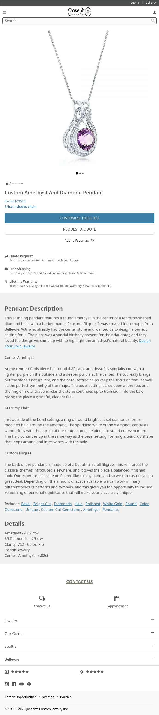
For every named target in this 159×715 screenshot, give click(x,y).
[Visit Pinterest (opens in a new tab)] (30, 684)
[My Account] (155, 12)
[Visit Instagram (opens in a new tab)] (8, 684)
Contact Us (79, 581)
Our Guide (79, 633)
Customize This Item (79, 217)
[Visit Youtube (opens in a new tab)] (22, 684)
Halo (79, 503)
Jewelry (79, 620)
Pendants (110, 509)
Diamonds (63, 503)
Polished (92, 503)
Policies (65, 697)
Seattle (79, 646)
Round (131, 503)
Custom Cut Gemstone (60, 509)
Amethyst (91, 509)
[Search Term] (79, 20)
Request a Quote (79, 229)
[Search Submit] (153, 20)
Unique (31, 509)
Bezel (25, 503)
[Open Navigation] (4, 12)
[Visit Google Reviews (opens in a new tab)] (42, 672)
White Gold (112, 503)
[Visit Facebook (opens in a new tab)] (15, 684)
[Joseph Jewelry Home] (7, 183)
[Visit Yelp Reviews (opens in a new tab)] (117, 672)
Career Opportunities (20, 697)
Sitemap (48, 697)
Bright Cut (42, 503)
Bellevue (79, 659)
